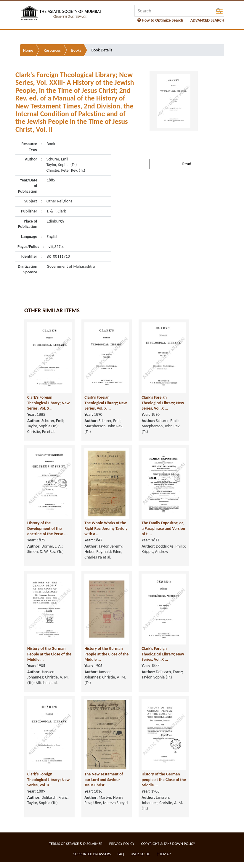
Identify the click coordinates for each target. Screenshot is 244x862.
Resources (52, 50)
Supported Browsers (92, 854)
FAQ (121, 854)
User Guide (140, 854)
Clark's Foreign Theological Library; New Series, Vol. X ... (48, 403)
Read (186, 163)
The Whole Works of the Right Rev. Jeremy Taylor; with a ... (105, 528)
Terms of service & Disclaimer (75, 843)
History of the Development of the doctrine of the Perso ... (47, 528)
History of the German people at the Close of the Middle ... (164, 780)
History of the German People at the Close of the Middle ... (49, 654)
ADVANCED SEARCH (207, 20)
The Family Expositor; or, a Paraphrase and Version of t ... (163, 528)
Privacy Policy (121, 843)
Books (76, 50)
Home (28, 50)
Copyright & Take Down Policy (168, 843)
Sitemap (164, 854)
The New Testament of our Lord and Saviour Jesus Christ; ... (103, 780)
